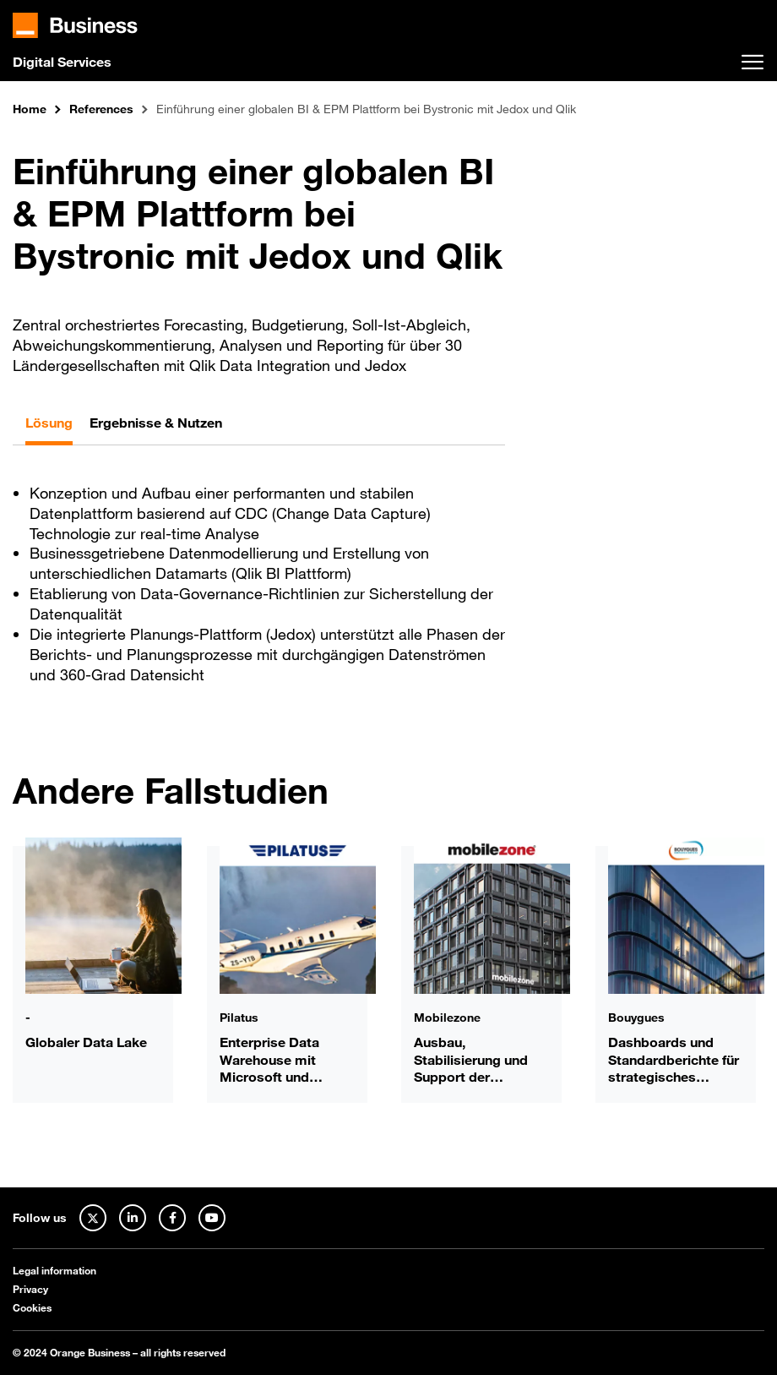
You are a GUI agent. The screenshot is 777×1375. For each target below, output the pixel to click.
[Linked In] (132, 1217)
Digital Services (62, 61)
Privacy (30, 1289)
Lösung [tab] (49, 422)
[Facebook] (172, 1217)
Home (29, 109)
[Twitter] (92, 1217)
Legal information (54, 1270)
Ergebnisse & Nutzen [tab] (156, 422)
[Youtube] (211, 1217)
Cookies (32, 1307)
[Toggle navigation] (752, 62)
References (101, 109)
